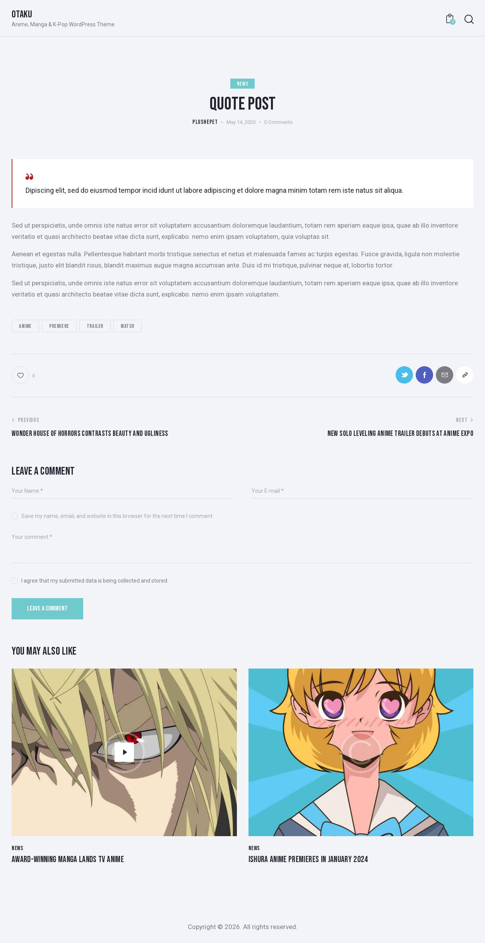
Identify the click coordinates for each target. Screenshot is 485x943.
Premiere (59, 326)
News (242, 84)
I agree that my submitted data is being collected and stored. (94, 581)
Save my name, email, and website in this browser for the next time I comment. (117, 516)
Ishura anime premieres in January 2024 (308, 860)
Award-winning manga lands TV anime (68, 860)
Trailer (95, 326)
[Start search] (468, 19)
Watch (127, 326)
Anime (25, 326)
